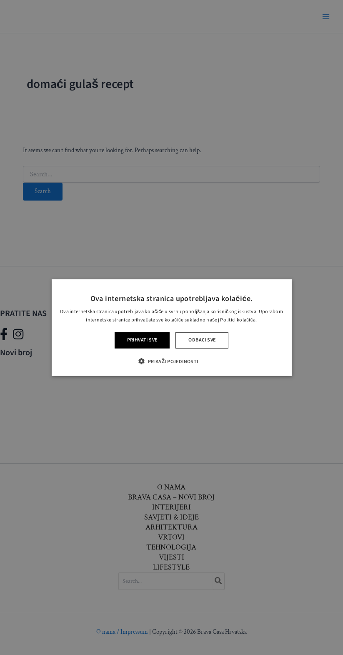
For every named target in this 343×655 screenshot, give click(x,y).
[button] (171, 361)
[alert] (171, 327)
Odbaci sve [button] (201, 340)
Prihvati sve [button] (142, 340)
